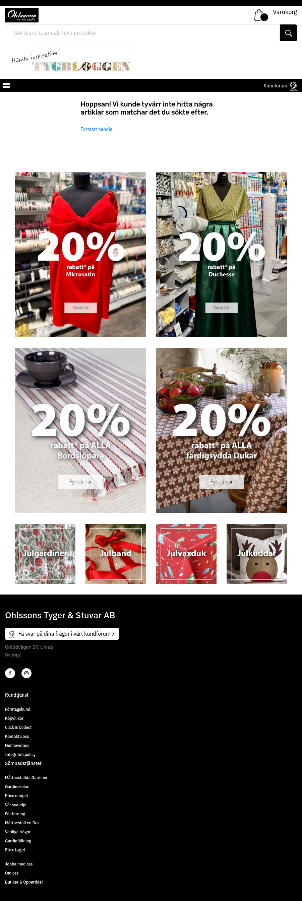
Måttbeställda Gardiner (26, 777)
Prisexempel (16, 795)
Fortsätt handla (96, 129)
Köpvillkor (14, 718)
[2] (10, 673)
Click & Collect (18, 727)
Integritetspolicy (20, 754)
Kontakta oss (17, 736)
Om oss (11, 873)
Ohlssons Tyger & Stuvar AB (60, 615)
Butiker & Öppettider (24, 882)
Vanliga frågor (18, 831)
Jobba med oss (19, 864)
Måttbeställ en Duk (22, 822)
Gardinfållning (18, 840)
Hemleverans (17, 745)
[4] (26, 673)
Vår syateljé (15, 804)
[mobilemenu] (6, 86)
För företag (15, 813)
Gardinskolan (17, 786)
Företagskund (17, 709)
